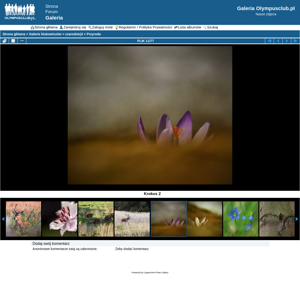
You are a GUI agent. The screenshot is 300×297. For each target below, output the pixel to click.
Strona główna (14, 34)
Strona (51, 6)
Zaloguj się (106, 249)
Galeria (54, 18)
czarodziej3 (74, 34)
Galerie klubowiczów (45, 34)
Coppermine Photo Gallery (155, 272)
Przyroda (94, 34)
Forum (51, 11)
